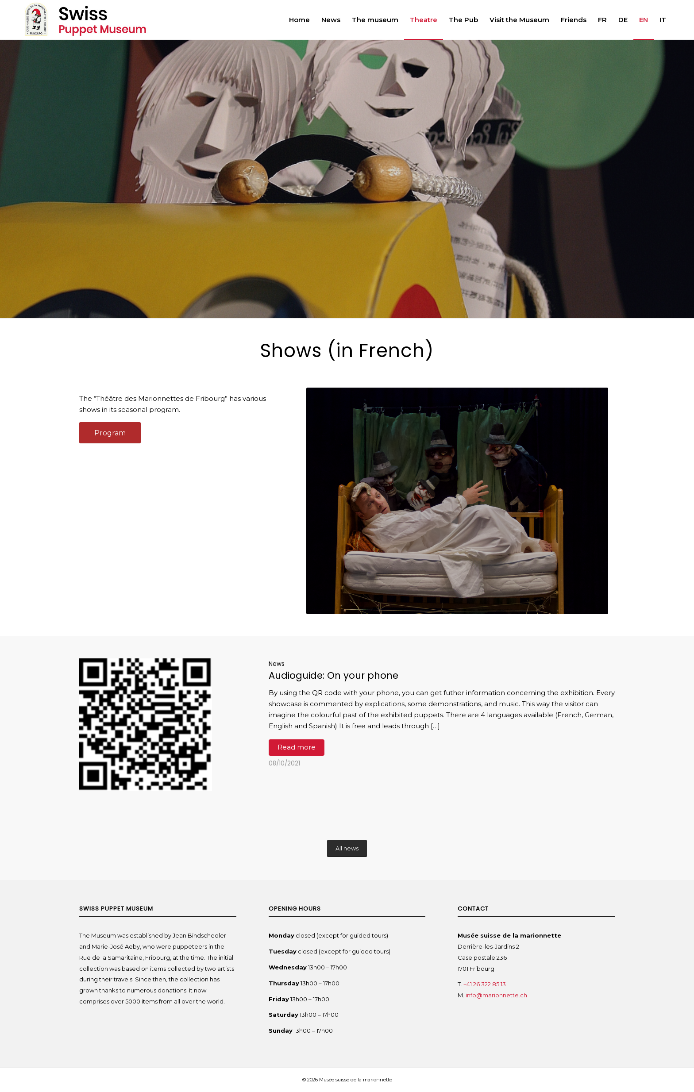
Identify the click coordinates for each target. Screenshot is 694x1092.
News (277, 664)
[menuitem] (299, 19)
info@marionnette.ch (497, 995)
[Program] (110, 432)
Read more (297, 747)
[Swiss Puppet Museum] (106, 19)
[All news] (347, 848)
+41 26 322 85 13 (484, 984)
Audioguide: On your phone (333, 675)
